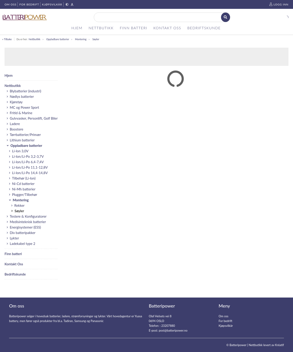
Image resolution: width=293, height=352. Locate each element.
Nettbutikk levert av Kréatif (266, 345)
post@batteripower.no (173, 330)
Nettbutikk (34, 39)
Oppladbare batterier (57, 39)
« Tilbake (7, 39)
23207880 (168, 325)
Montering (81, 39)
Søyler (95, 39)
